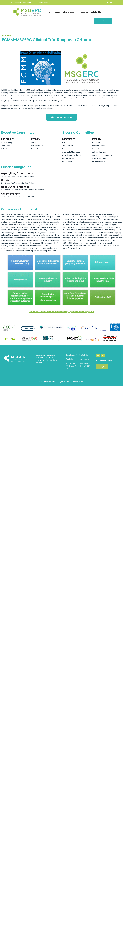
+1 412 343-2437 (44, 2)
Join (103, 21)
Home (50, 12)
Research (84, 12)
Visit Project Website (61, 117)
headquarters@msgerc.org (22, 2)
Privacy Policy (78, 382)
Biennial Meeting (70, 12)
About (57, 12)
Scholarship (96, 12)
